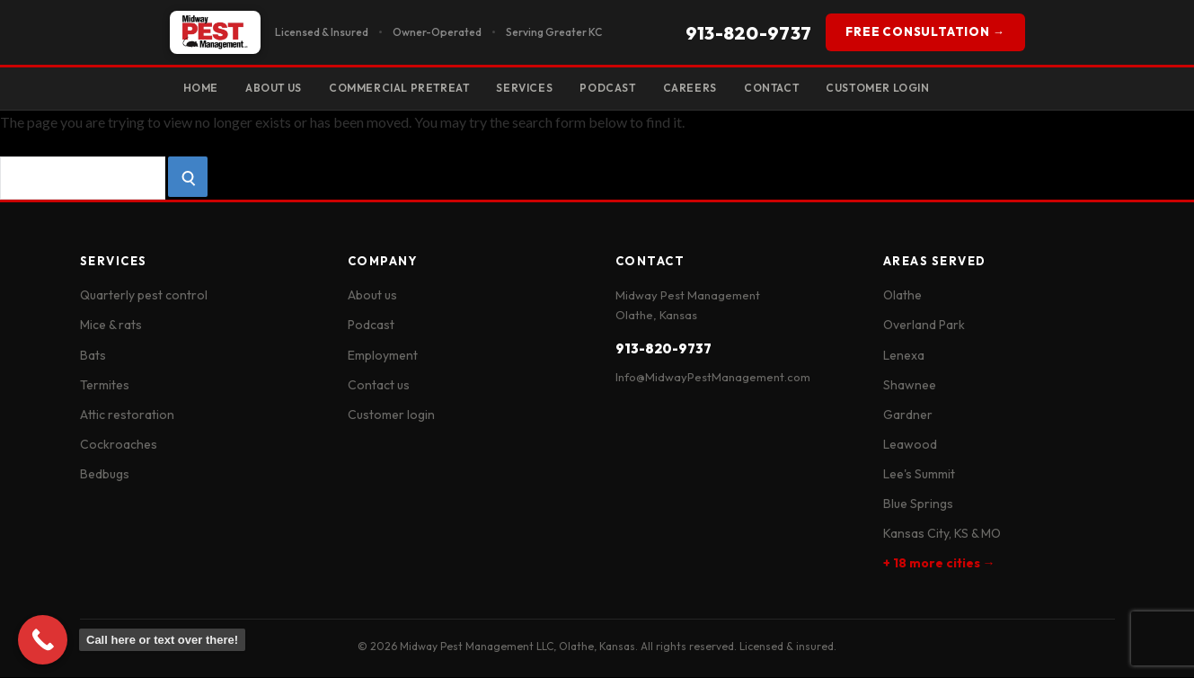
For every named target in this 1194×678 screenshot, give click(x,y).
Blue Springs (918, 504)
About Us (278, 87)
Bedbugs (104, 475)
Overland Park (924, 326)
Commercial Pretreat (409, 87)
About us (372, 297)
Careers (708, 87)
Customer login (391, 415)
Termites (104, 386)
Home (201, 87)
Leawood (910, 445)
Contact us (379, 386)
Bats (93, 356)
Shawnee (909, 386)
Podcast (623, 87)
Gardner (908, 415)
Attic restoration (127, 415)
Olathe (902, 297)
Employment (383, 356)
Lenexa (903, 356)
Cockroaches (118, 445)
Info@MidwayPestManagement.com (712, 378)
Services (537, 87)
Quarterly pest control (144, 297)
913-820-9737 (748, 33)
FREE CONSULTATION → (924, 31)
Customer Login (904, 87)
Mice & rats (111, 326)
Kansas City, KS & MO (942, 534)
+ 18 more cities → (939, 564)
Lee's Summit (919, 475)
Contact (793, 87)
